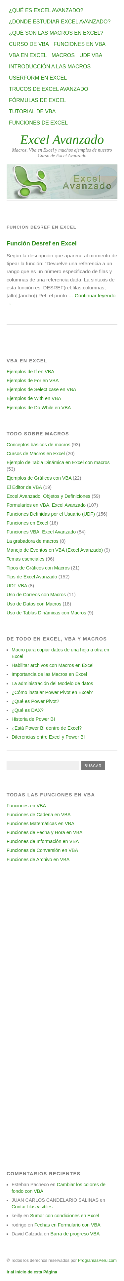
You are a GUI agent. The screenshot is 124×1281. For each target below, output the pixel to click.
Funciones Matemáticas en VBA (40, 823)
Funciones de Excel (38, 123)
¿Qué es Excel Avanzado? (46, 10)
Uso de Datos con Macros (34, 603)
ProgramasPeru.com (97, 1260)
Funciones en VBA (79, 44)
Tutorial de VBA (32, 111)
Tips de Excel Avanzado (32, 576)
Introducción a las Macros (50, 66)
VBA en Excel (28, 55)
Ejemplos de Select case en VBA (41, 389)
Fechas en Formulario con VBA (67, 1224)
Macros (63, 55)
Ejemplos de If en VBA (30, 371)
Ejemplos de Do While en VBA (39, 407)
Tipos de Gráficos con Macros (38, 567)
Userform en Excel (38, 78)
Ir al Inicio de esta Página (32, 1271)
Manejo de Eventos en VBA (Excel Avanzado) (55, 550)
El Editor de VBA (24, 487)
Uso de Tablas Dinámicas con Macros (46, 612)
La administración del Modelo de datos (52, 683)
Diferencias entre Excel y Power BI (48, 737)
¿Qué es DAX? (28, 710)
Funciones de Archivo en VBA (38, 859)
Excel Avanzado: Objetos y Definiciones (48, 496)
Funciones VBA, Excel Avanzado (41, 531)
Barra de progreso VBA (75, 1233)
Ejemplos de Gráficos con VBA (39, 478)
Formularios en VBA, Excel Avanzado (46, 505)
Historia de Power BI (33, 719)
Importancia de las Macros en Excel (49, 674)
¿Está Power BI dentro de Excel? (47, 728)
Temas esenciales (25, 559)
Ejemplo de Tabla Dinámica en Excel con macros (58, 462)
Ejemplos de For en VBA (33, 380)
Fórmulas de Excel (37, 100)
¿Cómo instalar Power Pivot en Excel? (52, 692)
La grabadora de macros (33, 541)
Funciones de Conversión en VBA (42, 850)
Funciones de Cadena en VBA (39, 814)
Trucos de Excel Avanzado (48, 89)
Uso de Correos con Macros (36, 594)
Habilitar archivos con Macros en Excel (53, 665)
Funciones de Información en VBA (43, 841)
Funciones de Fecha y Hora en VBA (45, 832)
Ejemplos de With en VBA (34, 398)
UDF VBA (90, 55)
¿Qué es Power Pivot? (35, 701)
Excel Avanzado (62, 139)
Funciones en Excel (27, 523)
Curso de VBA (29, 44)
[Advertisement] (62, 945)
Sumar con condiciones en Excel (64, 1215)
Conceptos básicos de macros (38, 444)
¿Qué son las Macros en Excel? (56, 33)
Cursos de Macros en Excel (36, 453)
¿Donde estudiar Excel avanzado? (59, 21)
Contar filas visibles (32, 1206)
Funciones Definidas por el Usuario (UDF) (51, 514)
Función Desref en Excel (42, 243)
